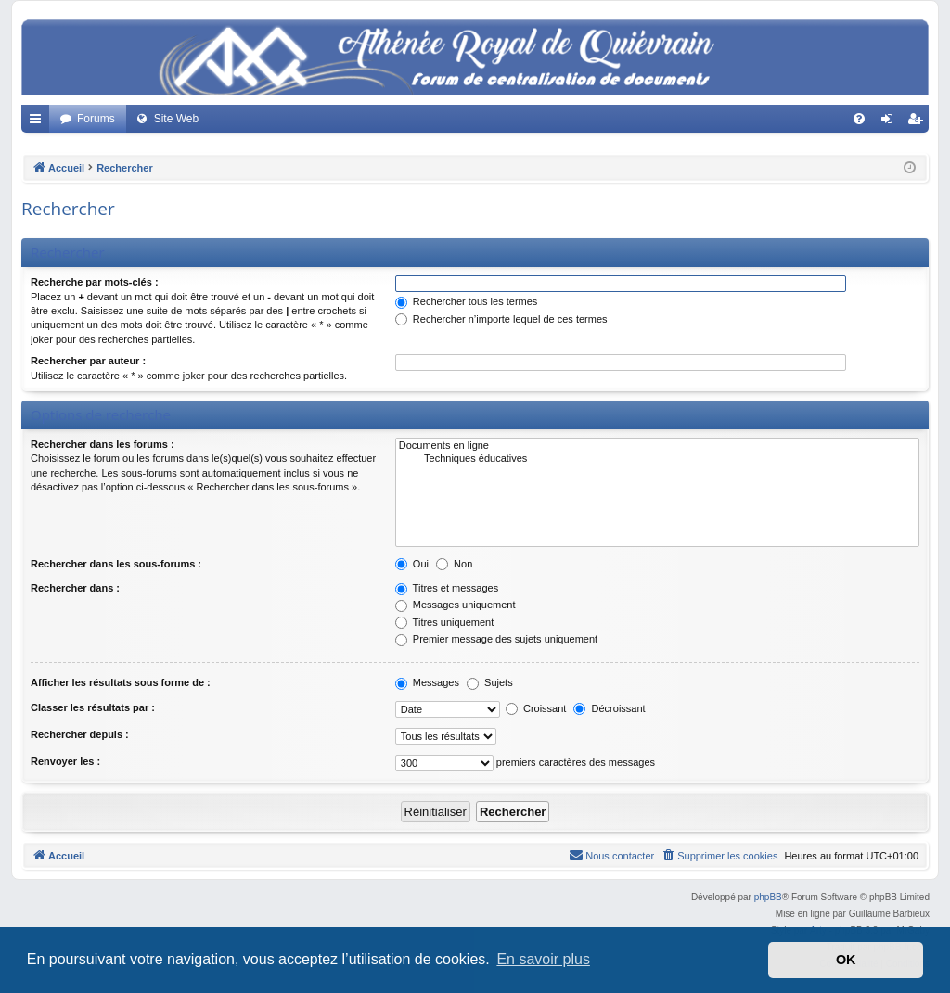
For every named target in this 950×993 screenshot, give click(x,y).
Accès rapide (39, 122)
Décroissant (609, 708)
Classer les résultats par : (93, 707)
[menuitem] (859, 119)
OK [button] (846, 959)
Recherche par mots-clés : (95, 281)
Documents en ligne (657, 445)
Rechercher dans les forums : (102, 444)
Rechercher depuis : (80, 734)
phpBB (768, 897)
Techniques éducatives (657, 458)
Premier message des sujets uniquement (496, 638)
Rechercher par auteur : (88, 360)
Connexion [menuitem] (891, 122)
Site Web (176, 118)
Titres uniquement (444, 622)
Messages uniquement (455, 604)
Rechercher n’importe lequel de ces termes (501, 319)
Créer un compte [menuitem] (919, 122)
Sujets (490, 682)
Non (454, 563)
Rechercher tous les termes (466, 301)
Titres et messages (446, 587)
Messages (427, 682)
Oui (412, 563)
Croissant (536, 708)
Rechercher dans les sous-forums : (116, 563)
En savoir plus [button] (543, 959)
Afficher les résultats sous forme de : (121, 682)
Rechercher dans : (75, 587)
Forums (96, 118)
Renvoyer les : (65, 761)
